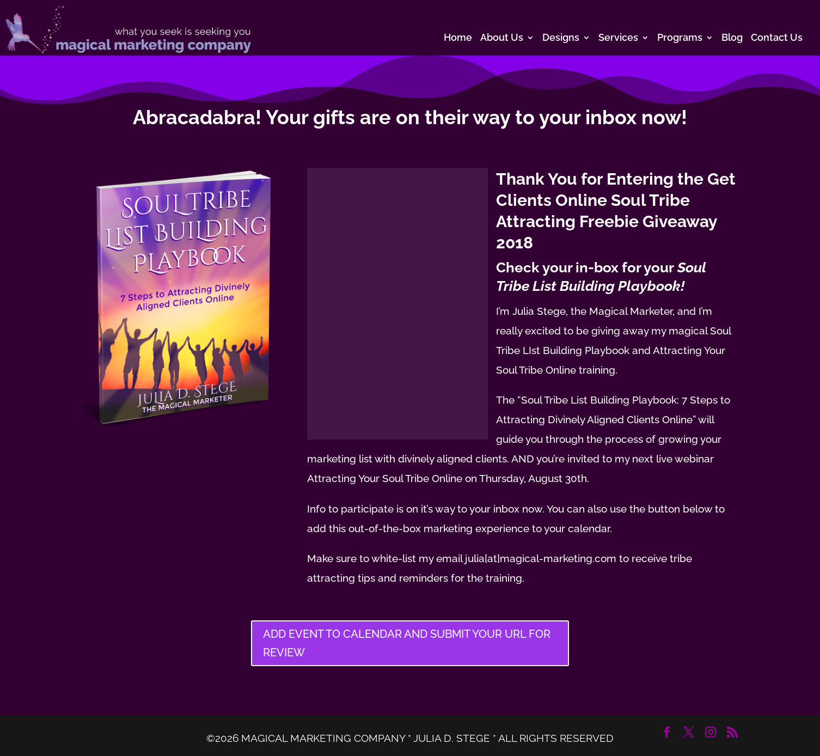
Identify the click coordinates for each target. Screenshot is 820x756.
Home (458, 38)
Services (618, 38)
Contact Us (777, 38)
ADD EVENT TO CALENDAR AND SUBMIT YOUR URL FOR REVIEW (406, 643)
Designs (560, 38)
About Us (501, 38)
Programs (679, 38)
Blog (732, 38)
